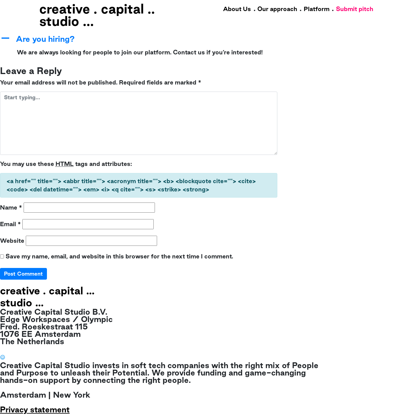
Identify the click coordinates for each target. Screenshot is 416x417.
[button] (138, 39)
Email (10, 224)
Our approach (277, 9)
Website (12, 240)
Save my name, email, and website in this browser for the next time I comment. (119, 256)
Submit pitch (354, 9)
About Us (237, 9)
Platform (316, 9)
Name (11, 207)
